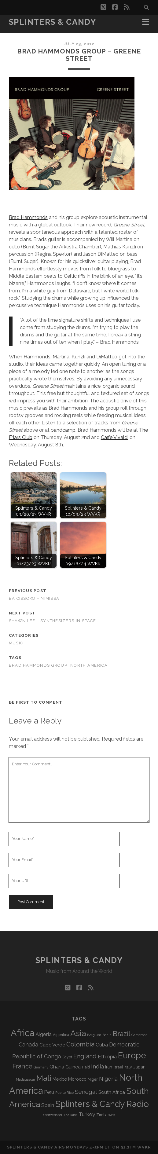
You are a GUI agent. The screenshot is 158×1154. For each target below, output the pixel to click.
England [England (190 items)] (85, 1056)
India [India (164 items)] (97, 1066)
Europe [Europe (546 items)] (132, 1055)
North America (89, 665)
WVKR (144, 1147)
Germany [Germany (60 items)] (41, 1067)
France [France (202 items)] (22, 1066)
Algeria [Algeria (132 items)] (43, 1034)
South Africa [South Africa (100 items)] (111, 1092)
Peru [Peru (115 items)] (49, 1092)
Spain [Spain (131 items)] (47, 1105)
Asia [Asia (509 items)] (78, 1033)
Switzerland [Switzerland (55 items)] (52, 1115)
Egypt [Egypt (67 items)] (67, 1057)
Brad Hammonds (28, 217)
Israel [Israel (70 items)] (118, 1067)
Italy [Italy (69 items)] (128, 1067)
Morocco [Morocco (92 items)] (77, 1079)
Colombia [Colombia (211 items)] (80, 1044)
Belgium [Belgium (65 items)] (94, 1035)
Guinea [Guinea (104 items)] (73, 1067)
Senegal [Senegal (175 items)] (86, 1091)
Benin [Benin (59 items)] (107, 1035)
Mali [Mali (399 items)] (43, 1078)
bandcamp (63, 430)
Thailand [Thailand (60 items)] (70, 1115)
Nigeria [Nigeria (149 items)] (108, 1078)
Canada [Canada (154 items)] (28, 1044)
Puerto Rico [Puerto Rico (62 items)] (64, 1092)
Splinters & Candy (52, 22)
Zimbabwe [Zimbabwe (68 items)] (105, 1115)
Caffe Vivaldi (114, 437)
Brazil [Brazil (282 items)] (121, 1034)
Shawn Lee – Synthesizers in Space (52, 620)
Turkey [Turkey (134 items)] (87, 1114)
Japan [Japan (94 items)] (139, 1066)
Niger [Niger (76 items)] (93, 1079)
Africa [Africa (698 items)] (22, 1033)
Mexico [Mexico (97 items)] (60, 1079)
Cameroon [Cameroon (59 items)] (139, 1035)
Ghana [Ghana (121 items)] (57, 1067)
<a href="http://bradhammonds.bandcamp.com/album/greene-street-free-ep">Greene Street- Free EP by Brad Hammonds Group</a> (16, 203)
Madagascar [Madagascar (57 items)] (25, 1080)
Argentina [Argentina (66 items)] (61, 1035)
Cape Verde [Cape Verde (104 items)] (52, 1045)
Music (16, 643)
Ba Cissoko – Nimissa (34, 598)
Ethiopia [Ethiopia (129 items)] (107, 1056)
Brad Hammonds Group (38, 665)
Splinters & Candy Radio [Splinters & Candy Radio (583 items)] (102, 1104)
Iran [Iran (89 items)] (108, 1066)
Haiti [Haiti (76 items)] (86, 1067)
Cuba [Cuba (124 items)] (102, 1045)
